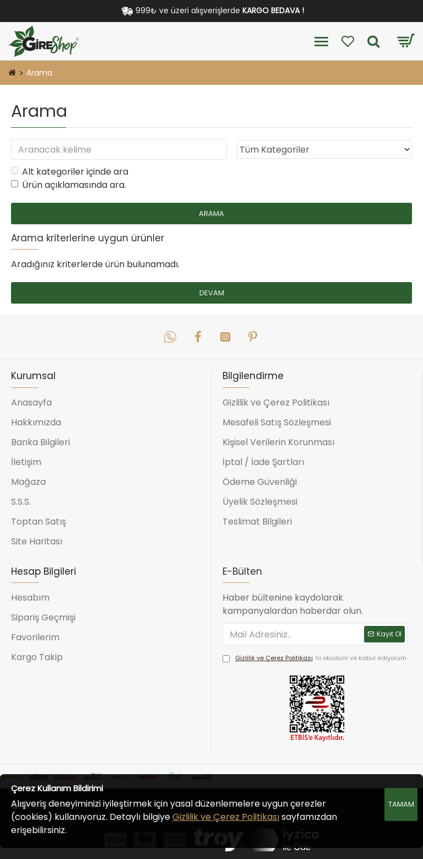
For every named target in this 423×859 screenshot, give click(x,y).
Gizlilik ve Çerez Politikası (225, 817)
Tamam (401, 804)
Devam (211, 293)
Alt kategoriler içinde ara (69, 171)
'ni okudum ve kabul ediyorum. (315, 658)
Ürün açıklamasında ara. (68, 185)
